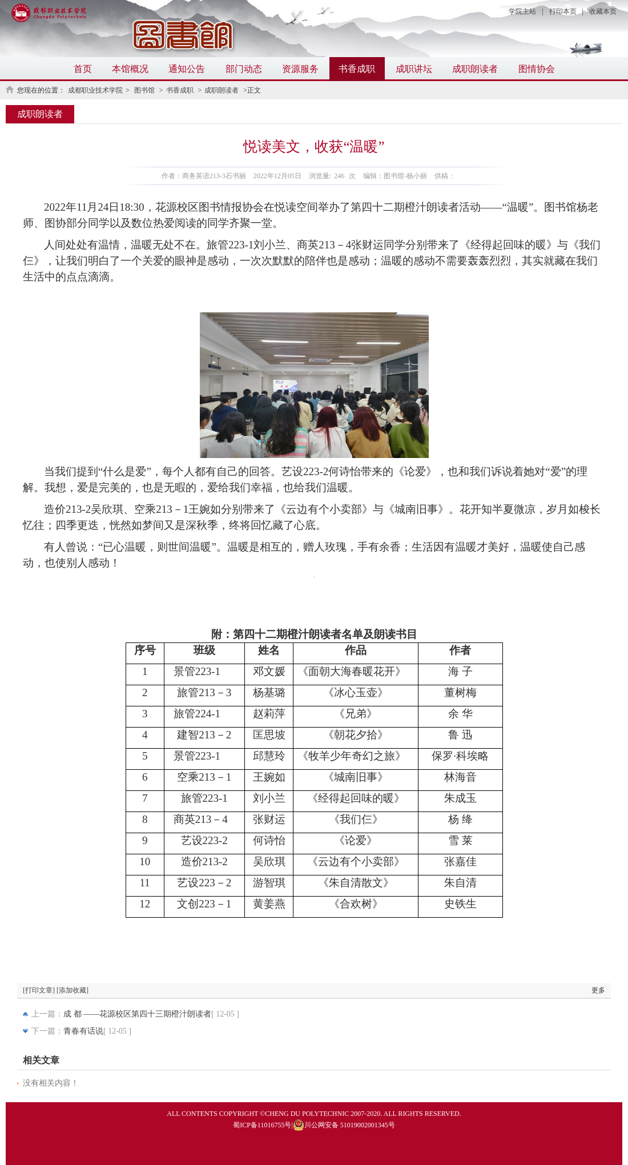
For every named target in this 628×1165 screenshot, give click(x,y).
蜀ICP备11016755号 (262, 1125)
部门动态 (244, 69)
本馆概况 (130, 69)
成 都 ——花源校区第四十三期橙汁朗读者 (137, 1014)
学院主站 (522, 11)
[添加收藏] (72, 990)
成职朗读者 (475, 69)
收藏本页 (603, 11)
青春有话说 (83, 1031)
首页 (83, 69)
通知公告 (186, 69)
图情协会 (536, 69)
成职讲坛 (414, 69)
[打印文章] (39, 990)
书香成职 (357, 69)
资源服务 (300, 69)
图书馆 (145, 90)
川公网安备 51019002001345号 (344, 1125)
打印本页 (563, 11)
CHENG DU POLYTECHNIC (307, 1114)
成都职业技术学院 (95, 90)
